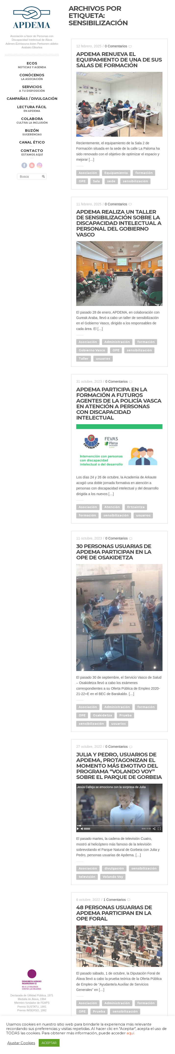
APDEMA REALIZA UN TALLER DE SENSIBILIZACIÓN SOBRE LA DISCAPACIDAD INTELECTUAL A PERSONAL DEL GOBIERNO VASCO (118, 223)
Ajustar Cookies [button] (21, 1043)
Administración (117, 342)
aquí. (130, 1033)
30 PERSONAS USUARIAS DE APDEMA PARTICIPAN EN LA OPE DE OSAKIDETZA (113, 552)
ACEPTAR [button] (49, 1043)
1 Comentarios (114, 900)
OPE (82, 181)
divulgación (114, 868)
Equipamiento (116, 173)
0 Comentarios (116, 46)
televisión (87, 877)
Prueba (125, 715)
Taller (83, 358)
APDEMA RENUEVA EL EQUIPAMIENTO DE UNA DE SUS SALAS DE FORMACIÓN (119, 60)
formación (144, 173)
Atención (112, 507)
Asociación (88, 173)
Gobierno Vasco (92, 350)
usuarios (103, 358)
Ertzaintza (136, 507)
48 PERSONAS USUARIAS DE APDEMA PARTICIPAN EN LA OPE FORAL (114, 913)
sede (111, 181)
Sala (96, 181)
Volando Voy (113, 877)
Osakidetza (102, 715)
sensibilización (135, 181)
